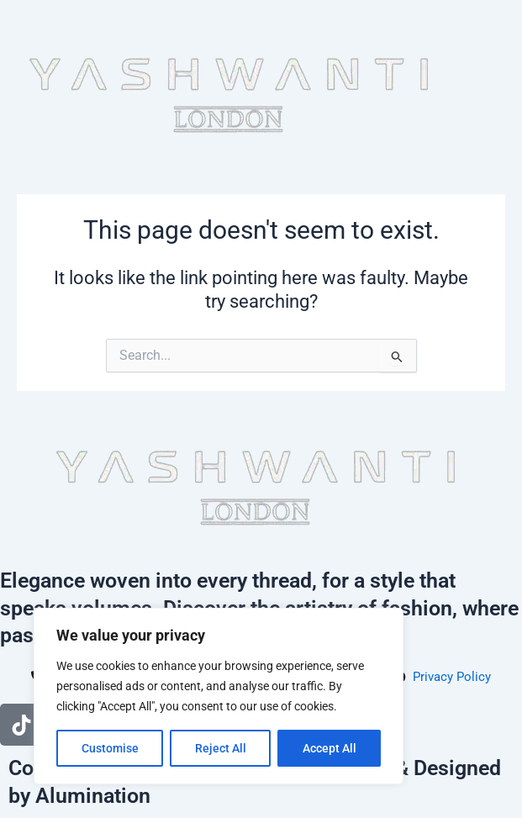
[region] (218, 696)
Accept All (329, 748)
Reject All (220, 748)
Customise (110, 748)
